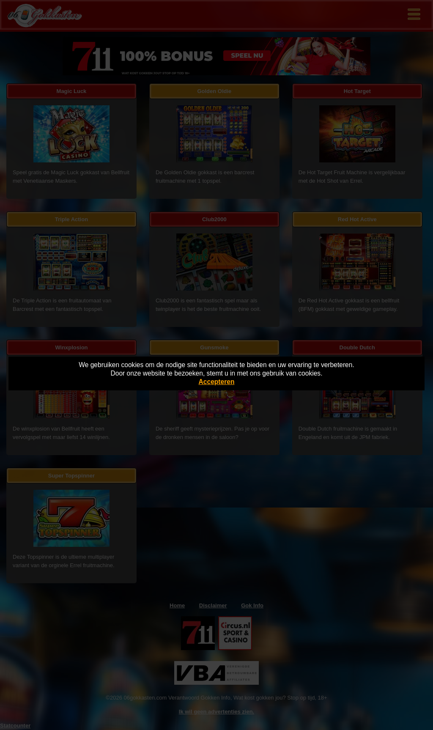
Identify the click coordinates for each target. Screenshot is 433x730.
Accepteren (217, 381)
